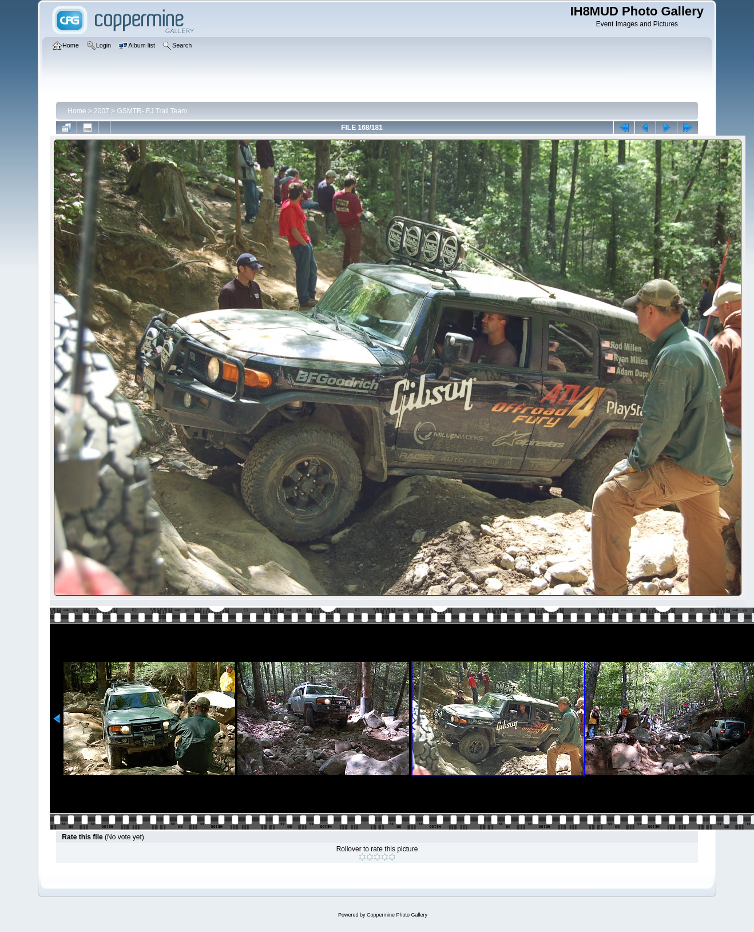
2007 (101, 111)
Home (77, 111)
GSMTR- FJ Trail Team (151, 111)
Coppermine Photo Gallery (397, 915)
